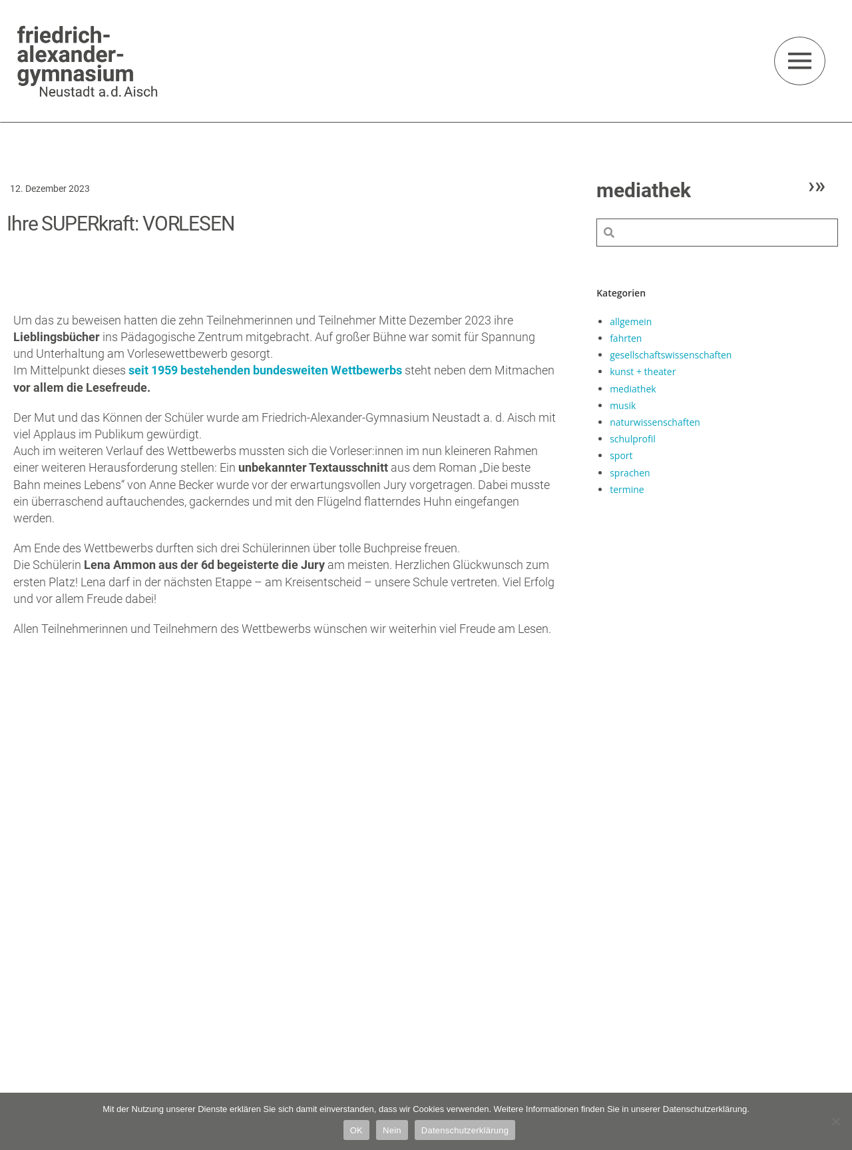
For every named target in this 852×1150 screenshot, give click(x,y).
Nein (392, 1130)
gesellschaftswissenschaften (671, 354)
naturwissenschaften (655, 422)
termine (627, 489)
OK (356, 1130)
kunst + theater (643, 371)
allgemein (631, 321)
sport (621, 455)
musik (623, 405)
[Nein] (835, 1121)
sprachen (630, 472)
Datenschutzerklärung (465, 1130)
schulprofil (633, 438)
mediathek (633, 388)
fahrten (626, 338)
